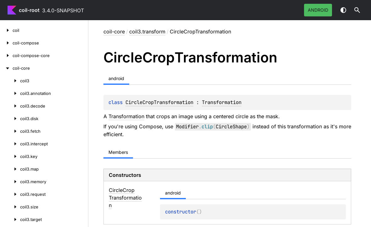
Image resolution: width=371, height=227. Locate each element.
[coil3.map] (10, 169)
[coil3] (10, 80)
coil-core (114, 31)
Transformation (221, 102)
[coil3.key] (10, 156)
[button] (357, 10)
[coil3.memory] (10, 181)
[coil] (6, 30)
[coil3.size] (10, 207)
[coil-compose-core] (6, 55)
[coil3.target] (10, 219)
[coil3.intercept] (10, 143)
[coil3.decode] (10, 106)
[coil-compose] (6, 43)
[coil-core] (6, 68)
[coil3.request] (10, 194)
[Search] (357, 10)
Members (118, 152)
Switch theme (343, 10)
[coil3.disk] (10, 118)
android (318, 10)
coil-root (29, 10)
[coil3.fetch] (10, 131)
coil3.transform (147, 31)
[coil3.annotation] (10, 93)
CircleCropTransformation (159, 102)
